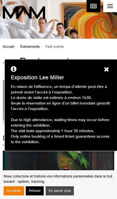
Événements (30, 47)
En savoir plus (60, 191)
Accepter (14, 191)
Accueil (8, 47)
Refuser (35, 191)
